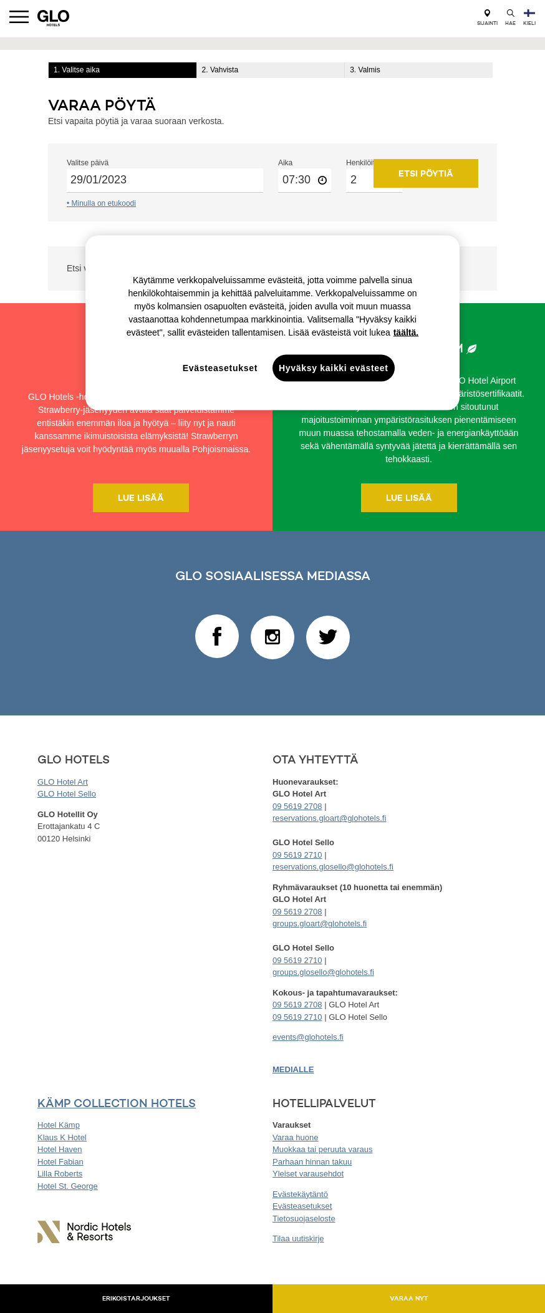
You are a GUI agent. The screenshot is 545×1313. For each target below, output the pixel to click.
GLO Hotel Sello (66, 793)
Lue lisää (141, 497)
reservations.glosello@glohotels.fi (332, 866)
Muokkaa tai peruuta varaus (322, 1149)
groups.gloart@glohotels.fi (319, 923)
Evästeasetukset (302, 1206)
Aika (285, 162)
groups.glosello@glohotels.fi (323, 972)
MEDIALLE (293, 1069)
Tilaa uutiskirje (298, 1238)
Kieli (529, 17)
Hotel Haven (59, 1149)
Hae (510, 17)
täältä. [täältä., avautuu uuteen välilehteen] (405, 332)
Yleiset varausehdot (308, 1173)
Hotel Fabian (60, 1161)
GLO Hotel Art (62, 782)
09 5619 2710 (297, 855)
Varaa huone (295, 1137)
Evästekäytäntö (300, 1194)
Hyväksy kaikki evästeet (333, 367)
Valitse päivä (88, 162)
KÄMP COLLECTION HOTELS (116, 1103)
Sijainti (487, 17)
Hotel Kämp (58, 1125)
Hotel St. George (67, 1186)
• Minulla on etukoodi (101, 203)
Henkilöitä (362, 162)
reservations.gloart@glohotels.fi (329, 818)
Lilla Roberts (59, 1173)
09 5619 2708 (297, 806)
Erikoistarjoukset (136, 1298)
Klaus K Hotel (62, 1137)
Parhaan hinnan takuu (312, 1161)
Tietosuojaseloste (303, 1218)
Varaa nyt (409, 1298)
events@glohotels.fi (308, 1037)
